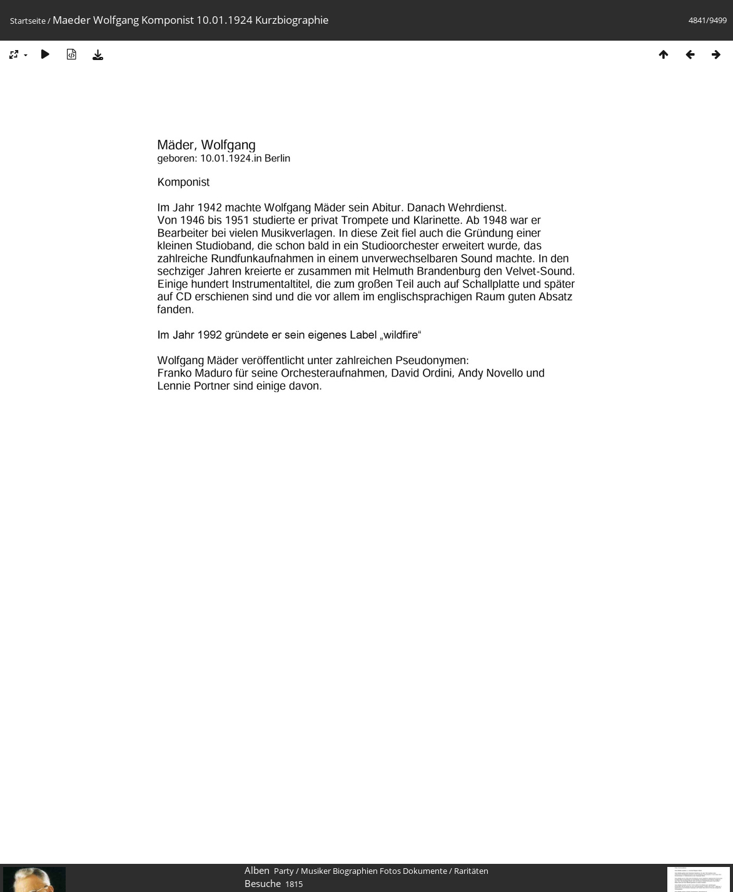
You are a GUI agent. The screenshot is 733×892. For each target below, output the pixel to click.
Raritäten (471, 870)
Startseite (28, 20)
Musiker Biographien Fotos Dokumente (374, 870)
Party (284, 870)
